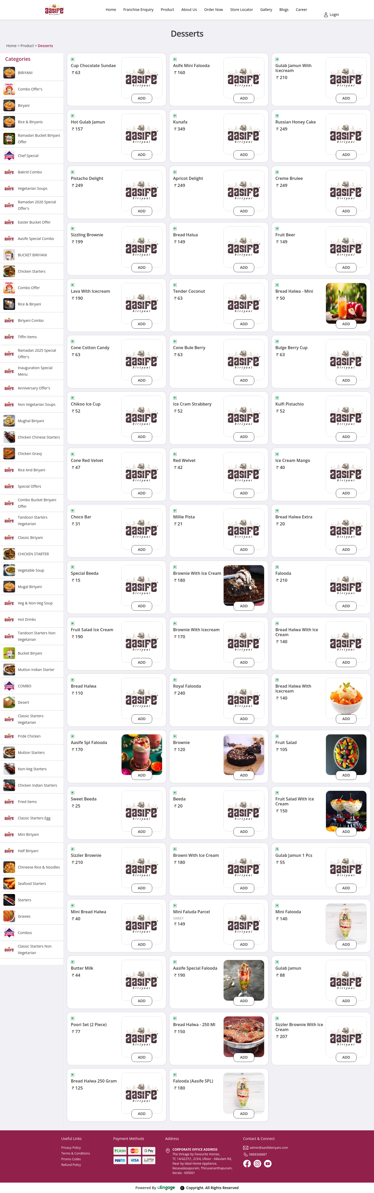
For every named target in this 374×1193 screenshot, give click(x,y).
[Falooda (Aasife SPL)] (244, 1092)
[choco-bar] (142, 528)
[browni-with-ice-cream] (244, 867)
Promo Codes (71, 1159)
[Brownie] (244, 754)
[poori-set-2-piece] (142, 1036)
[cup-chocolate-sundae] (142, 77)
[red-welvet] (244, 472)
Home (11, 45)
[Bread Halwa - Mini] (346, 303)
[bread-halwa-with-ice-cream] (346, 641)
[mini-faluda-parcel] (244, 923)
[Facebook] (247, 1164)
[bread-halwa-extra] (346, 528)
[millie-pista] (244, 528)
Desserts (45, 45)
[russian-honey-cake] (346, 133)
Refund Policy (71, 1165)
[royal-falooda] (244, 697)
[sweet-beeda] (142, 810)
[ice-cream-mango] (346, 472)
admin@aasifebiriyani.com (265, 1147)
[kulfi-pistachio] (346, 415)
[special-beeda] (142, 585)
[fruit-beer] (346, 246)
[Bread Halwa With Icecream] (346, 697)
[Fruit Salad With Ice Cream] (346, 810)
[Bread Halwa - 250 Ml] (244, 1036)
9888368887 (255, 1154)
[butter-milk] (142, 979)
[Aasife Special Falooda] (244, 979)
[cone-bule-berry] (244, 359)
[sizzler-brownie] (142, 867)
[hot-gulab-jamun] (142, 133)
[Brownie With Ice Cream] (244, 585)
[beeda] (244, 810)
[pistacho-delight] (142, 190)
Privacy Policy (71, 1147)
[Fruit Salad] (346, 754)
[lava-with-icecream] (142, 303)
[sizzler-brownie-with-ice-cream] (346, 1036)
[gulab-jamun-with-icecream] (346, 77)
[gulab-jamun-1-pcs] (346, 867)
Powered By (155, 1187)
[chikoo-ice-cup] (142, 415)
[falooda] (346, 585)
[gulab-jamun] (346, 979)
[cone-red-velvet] (142, 472)
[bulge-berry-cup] (346, 359)
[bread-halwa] (142, 697)
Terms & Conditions (75, 1153)
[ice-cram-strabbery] (244, 415)
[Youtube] (268, 1164)
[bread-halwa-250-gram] (142, 1092)
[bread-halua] (244, 246)
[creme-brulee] (346, 190)
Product (27, 45)
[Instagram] (257, 1164)
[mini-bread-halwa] (142, 923)
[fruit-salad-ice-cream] (142, 641)
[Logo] (54, 9)
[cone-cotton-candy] (142, 359)
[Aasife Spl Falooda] (142, 754)
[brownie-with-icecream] (244, 641)
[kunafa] (244, 133)
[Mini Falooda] (346, 923)
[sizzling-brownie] (142, 246)
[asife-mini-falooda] (244, 77)
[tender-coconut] (244, 303)
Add (142, 98)
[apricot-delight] (244, 190)
